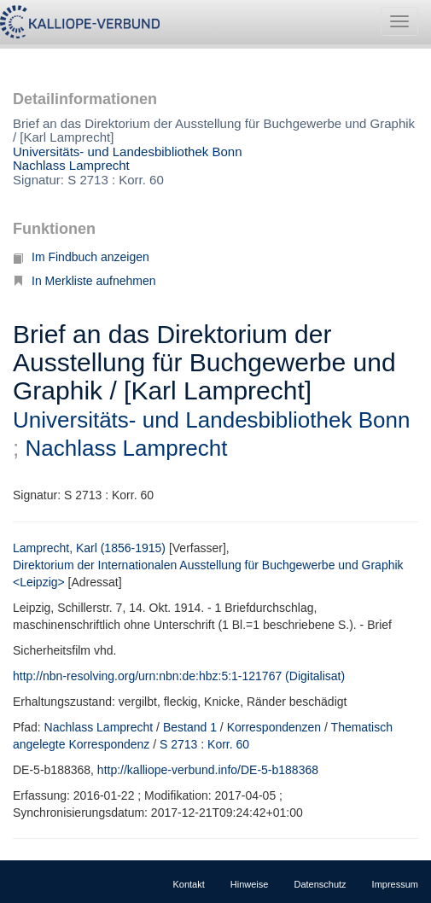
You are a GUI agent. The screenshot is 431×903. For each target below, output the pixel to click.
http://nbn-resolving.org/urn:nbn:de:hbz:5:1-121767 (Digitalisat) (179, 676)
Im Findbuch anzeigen (81, 257)
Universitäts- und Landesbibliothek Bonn (127, 151)
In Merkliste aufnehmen (84, 281)
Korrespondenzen (274, 727)
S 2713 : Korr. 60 (204, 744)
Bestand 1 (190, 727)
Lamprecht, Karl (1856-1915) (89, 548)
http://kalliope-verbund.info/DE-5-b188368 (207, 770)
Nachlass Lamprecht (71, 165)
